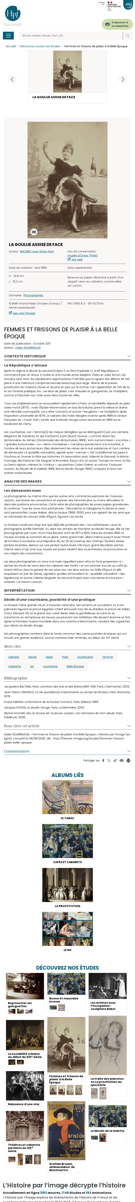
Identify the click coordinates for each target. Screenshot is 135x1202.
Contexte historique (25, 356)
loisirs (49, 657)
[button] (123, 79)
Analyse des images (23, 481)
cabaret (13, 657)
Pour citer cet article (21, 725)
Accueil (11, 46)
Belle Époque (75, 666)
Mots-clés (12, 646)
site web (77, 260)
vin (32, 666)
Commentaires (17, 751)
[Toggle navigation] (8, 35)
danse (32, 657)
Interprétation (19, 590)
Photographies (33, 295)
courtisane (50, 666)
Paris (65, 657)
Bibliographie (15, 678)
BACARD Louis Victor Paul (37, 251)
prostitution (85, 657)
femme (107, 657)
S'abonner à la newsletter (120, 24)
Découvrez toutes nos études (40, 46)
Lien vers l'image (24, 313)
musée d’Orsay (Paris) (83, 255)
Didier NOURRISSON (28, 348)
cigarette (14, 666)
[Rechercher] (71, 35)
